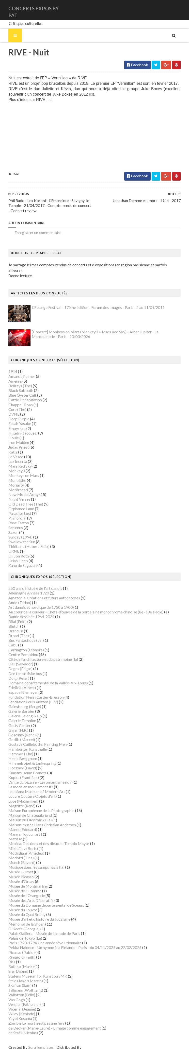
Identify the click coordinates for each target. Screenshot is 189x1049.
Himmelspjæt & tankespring (26, 758)
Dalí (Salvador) (14, 658)
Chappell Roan (14, 399)
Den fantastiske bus (19, 668)
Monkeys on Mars (17, 470)
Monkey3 (10, 465)
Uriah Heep (12, 555)
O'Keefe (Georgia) (18, 923)
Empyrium (11, 423)
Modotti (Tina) (15, 852)
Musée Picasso (15, 871)
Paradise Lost (13, 508)
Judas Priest (12, 442)
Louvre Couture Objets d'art (26, 791)
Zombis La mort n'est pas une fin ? (30, 1018)
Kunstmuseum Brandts (21, 767)
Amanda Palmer (15, 371)
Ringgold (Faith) (16, 951)
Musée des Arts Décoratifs (25, 895)
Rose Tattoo (12, 517)
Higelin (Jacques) (17, 427)
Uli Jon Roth (12, 550)
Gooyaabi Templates (93, 1042)
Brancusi (9, 625)
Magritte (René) (16, 800)
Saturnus (9, 522)
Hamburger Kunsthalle (21, 744)
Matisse (9, 833)
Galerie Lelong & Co (19, 710)
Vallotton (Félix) (15, 989)
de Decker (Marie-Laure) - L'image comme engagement (48, 1022)
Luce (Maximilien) (17, 796)
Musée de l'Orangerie (20, 890)
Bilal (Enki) (11, 616)
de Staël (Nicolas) (17, 1027)
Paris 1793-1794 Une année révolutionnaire (39, 937)
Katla (7, 446)
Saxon (7, 527)
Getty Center (13, 720)
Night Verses (13, 494)
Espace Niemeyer (17, 687)
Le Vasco (9, 451)
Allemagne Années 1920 (22, 588)
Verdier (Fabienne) (18, 999)
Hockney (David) (16, 763)
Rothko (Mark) (15, 961)
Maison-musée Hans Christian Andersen (36, 819)
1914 (6, 366)
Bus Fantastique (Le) (19, 635)
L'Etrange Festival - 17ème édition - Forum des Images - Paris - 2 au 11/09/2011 (92, 302)
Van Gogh (10, 994)
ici (69, 94)
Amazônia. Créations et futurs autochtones (38, 592)
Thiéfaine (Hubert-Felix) (23, 541)
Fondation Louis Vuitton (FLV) (27, 696)
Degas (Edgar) (14, 663)
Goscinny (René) (16, 729)
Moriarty (10, 479)
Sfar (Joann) (12, 966)
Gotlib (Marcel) (15, 734)
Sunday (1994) (14, 531)
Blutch (8, 621)
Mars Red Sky (14, 460)
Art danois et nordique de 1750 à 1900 (34, 602)
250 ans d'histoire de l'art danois (29, 583)
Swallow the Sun (15, 536)
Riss (5, 956)
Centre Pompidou (17, 649)
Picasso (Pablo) (15, 947)
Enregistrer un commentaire (32, 233)
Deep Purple (12, 413)
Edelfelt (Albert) (16, 682)
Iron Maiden (12, 437)
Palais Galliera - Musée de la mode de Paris (38, 928)
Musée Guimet (14, 866)
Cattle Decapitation (19, 394)
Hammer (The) (14, 748)
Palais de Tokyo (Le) (19, 933)
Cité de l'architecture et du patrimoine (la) (37, 654)
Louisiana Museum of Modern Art (30, 786)
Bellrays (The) (14, 380)
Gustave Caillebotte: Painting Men (31, 739)
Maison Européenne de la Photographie (35, 805)
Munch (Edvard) (16, 857)
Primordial (11, 512)
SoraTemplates (35, 1042)
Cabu (7, 640)
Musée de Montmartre (21, 881)
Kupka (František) (17, 772)
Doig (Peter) (12, 673)
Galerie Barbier (15, 706)
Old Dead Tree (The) (19, 498)
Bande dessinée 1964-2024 (25, 611)
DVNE (8, 408)
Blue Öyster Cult (16, 390)
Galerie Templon (16, 715)
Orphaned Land (15, 503)
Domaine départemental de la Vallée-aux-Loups (42, 677)
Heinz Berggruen (16, 753)
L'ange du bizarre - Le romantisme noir (34, 777)
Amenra (9, 375)
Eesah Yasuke (13, 418)
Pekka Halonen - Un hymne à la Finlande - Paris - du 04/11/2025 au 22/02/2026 (69, 942)
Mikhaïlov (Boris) (17, 843)
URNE (7, 546)
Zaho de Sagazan (16, 560)
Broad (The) (12, 630)
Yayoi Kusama (14, 1013)
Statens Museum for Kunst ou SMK (31, 970)
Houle (7, 432)
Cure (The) (11, 404)
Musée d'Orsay (15, 876)
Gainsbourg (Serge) (18, 701)
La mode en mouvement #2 (24, 781)
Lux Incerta (11, 456)
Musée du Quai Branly (21, 909)
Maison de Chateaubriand (24, 810)
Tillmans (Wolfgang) (19, 984)
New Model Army (17, 489)
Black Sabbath (14, 385)
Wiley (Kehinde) (15, 1008)
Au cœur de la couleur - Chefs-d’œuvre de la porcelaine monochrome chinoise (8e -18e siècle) (80, 606)
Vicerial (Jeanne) (16, 1003)
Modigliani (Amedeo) (20, 848)
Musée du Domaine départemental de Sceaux (40, 899)
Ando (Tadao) (13, 597)
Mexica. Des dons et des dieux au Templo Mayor (42, 838)
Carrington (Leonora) (20, 644)
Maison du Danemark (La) (24, 814)
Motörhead (12, 484)
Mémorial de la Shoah (20, 918)
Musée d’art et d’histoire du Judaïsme (33, 914)
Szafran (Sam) (14, 980)
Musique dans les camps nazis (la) (30, 862)
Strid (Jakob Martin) (19, 975)
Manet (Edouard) (16, 824)
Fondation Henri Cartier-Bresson (30, 692)
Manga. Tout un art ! (19, 829)
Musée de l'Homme (18, 885)
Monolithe (11, 475)
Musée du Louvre (16, 904)
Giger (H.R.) (12, 725)
